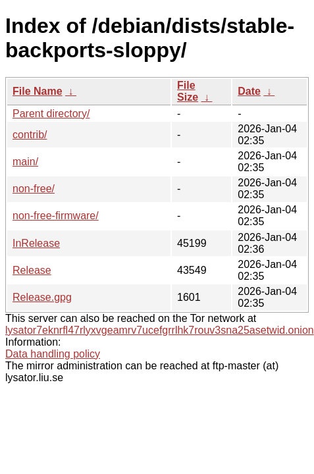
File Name (38, 91)
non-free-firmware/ (56, 215)
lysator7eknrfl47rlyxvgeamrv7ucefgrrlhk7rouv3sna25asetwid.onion (159, 330)
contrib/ (30, 134)
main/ (25, 161)
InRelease (36, 243)
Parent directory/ (51, 113)
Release (32, 270)
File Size (187, 91)
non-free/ (34, 188)
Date (249, 91)
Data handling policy (52, 353)
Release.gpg (42, 297)
